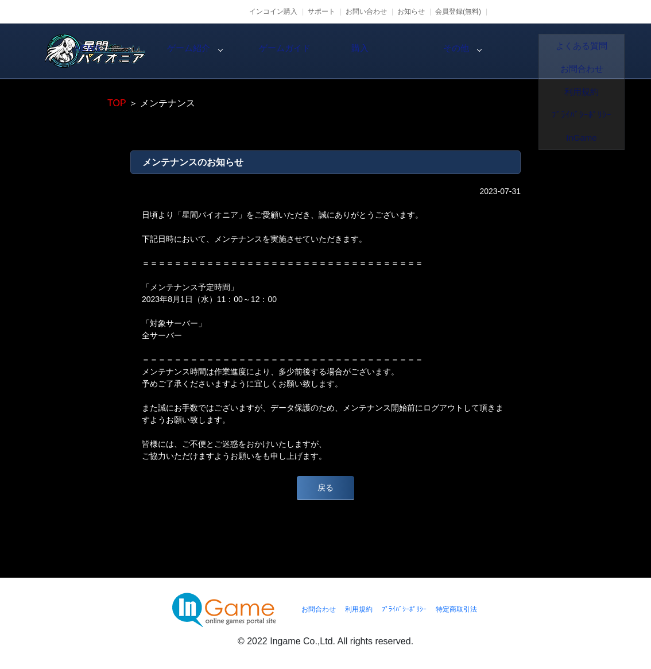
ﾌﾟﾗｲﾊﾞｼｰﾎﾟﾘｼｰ (404, 609)
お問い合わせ (366, 11)
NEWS (202, 51)
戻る (325, 487)
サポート (321, 11)
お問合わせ (318, 609)
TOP (116, 103)
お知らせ (411, 11)
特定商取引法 (456, 609)
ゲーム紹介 (300, 51)
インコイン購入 (273, 11)
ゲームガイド (397, 51)
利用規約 (359, 609)
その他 (592, 51)
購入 (495, 51)
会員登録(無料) (458, 11)
